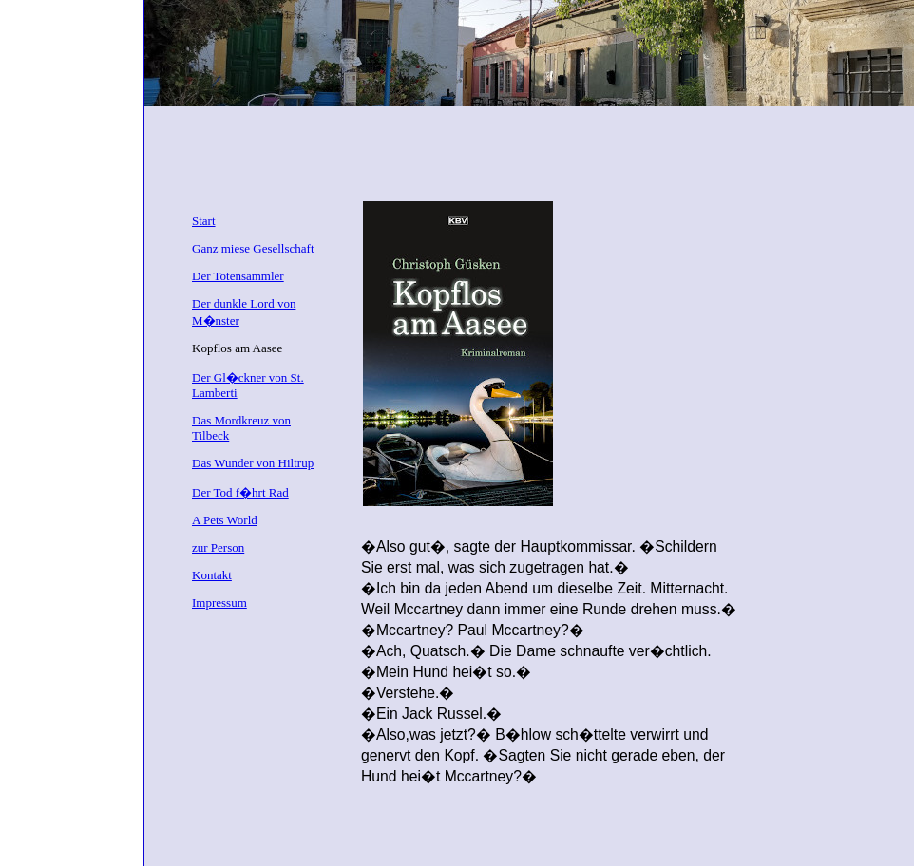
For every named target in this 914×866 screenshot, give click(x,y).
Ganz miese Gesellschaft (253, 248)
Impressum (219, 602)
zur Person (218, 547)
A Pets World (224, 520)
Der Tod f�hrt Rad (240, 492)
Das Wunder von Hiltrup (253, 463)
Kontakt (212, 575)
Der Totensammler (238, 276)
